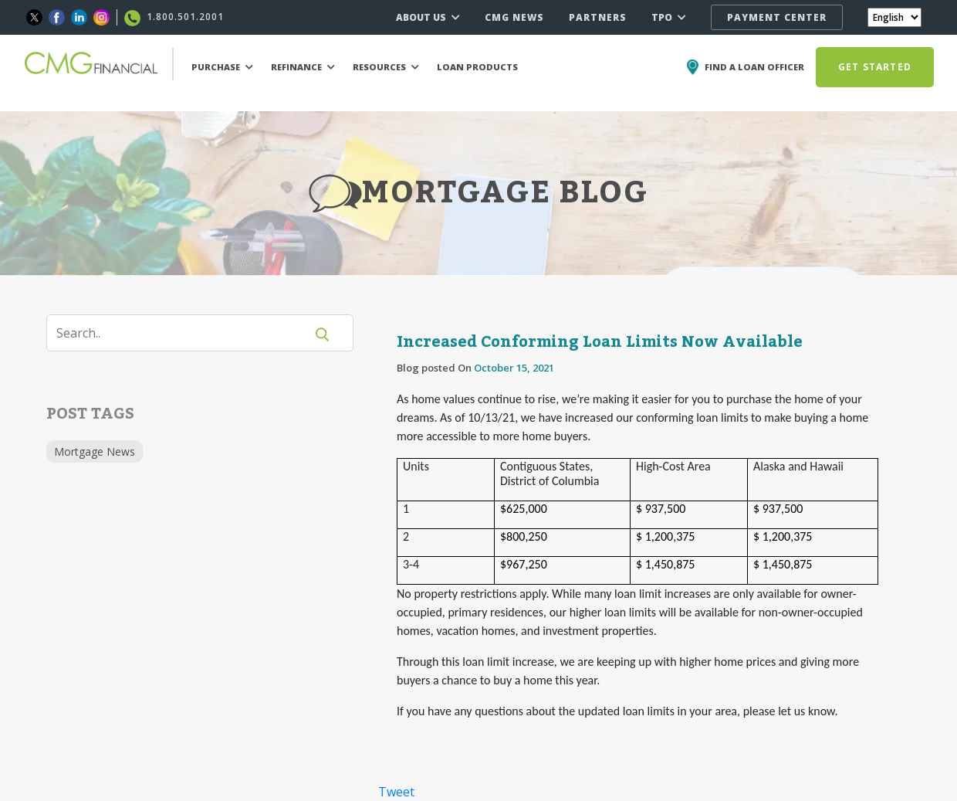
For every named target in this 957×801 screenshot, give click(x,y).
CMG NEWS (514, 17)
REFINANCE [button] (303, 67)
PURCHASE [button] (222, 67)
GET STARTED (874, 66)
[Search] (185, 333)
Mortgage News (94, 451)
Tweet (396, 791)
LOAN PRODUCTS (477, 67)
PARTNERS (598, 17)
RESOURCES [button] (386, 67)
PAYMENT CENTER (777, 17)
